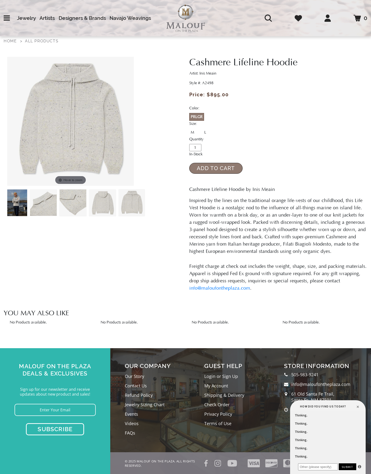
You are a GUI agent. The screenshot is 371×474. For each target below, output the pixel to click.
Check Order (216, 404)
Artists (47, 18)
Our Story (134, 376)
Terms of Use (217, 423)
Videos (132, 423)
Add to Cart (216, 168)
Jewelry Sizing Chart (145, 404)
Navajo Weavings (130, 18)
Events (131, 414)
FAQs (130, 433)
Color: (194, 108)
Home (10, 41)
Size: (193, 123)
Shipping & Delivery (224, 395)
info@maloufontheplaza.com (219, 288)
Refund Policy (139, 395)
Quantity (196, 139)
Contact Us (136, 386)
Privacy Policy (218, 414)
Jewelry (26, 18)
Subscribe (55, 429)
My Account (216, 386)
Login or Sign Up (221, 376)
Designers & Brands (82, 18)
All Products (41, 41)
